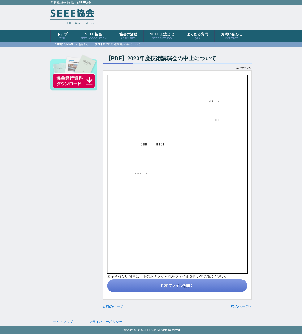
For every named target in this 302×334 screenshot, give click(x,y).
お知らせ (83, 44)
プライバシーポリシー (105, 322)
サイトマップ (63, 322)
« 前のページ (113, 306)
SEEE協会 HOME (64, 44)
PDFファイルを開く (177, 286)
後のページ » (241, 306)
